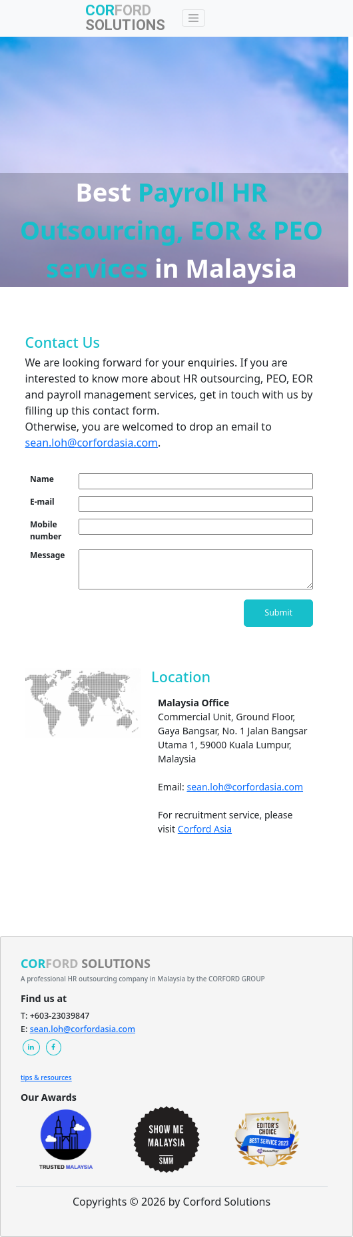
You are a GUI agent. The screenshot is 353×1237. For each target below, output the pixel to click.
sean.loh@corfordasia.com (92, 442)
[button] (31, 1047)
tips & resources (46, 1077)
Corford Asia (205, 828)
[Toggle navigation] (194, 18)
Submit (278, 612)
